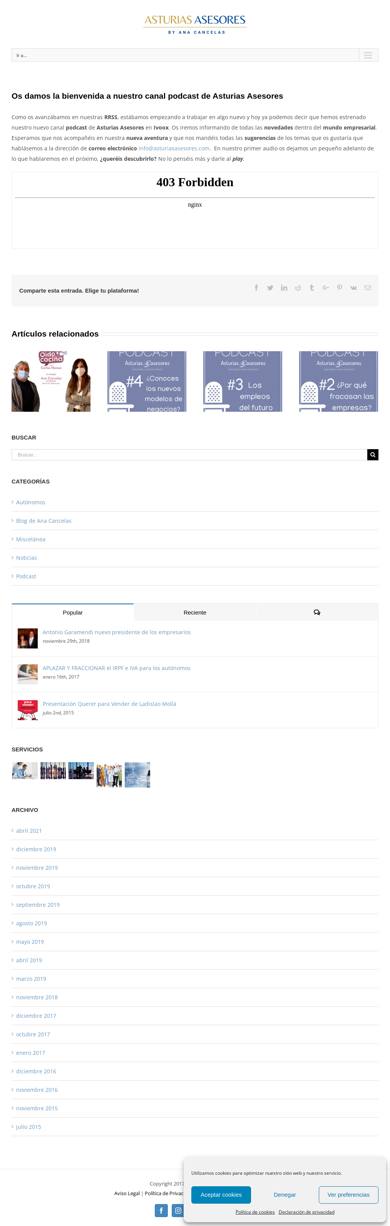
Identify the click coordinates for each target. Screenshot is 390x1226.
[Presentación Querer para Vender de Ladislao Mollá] (28, 705)
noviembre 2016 (37, 1089)
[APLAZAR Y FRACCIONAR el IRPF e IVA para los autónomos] (28, 669)
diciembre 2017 (36, 1015)
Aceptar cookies (221, 1194)
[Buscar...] (189, 454)
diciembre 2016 (36, 1071)
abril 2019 (29, 960)
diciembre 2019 (36, 849)
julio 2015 (28, 1126)
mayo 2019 (30, 941)
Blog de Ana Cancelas (44, 520)
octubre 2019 (33, 886)
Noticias (26, 557)
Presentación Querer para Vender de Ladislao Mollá (109, 703)
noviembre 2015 (37, 1108)
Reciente (195, 612)
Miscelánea (30, 539)
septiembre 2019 (38, 904)
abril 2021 (29, 830)
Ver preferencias (349, 1194)
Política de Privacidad (169, 1193)
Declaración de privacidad (307, 1212)
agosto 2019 (31, 923)
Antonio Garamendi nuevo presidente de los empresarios (117, 632)
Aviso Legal (127, 1193)
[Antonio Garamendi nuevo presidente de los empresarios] (28, 633)
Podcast (26, 576)
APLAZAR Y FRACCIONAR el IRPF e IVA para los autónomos (117, 668)
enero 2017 (30, 1052)
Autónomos (30, 502)
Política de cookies (255, 1212)
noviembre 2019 (37, 867)
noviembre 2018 (37, 997)
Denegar (285, 1194)
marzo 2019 (31, 978)
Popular (73, 612)
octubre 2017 (33, 1034)
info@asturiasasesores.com (174, 148)
